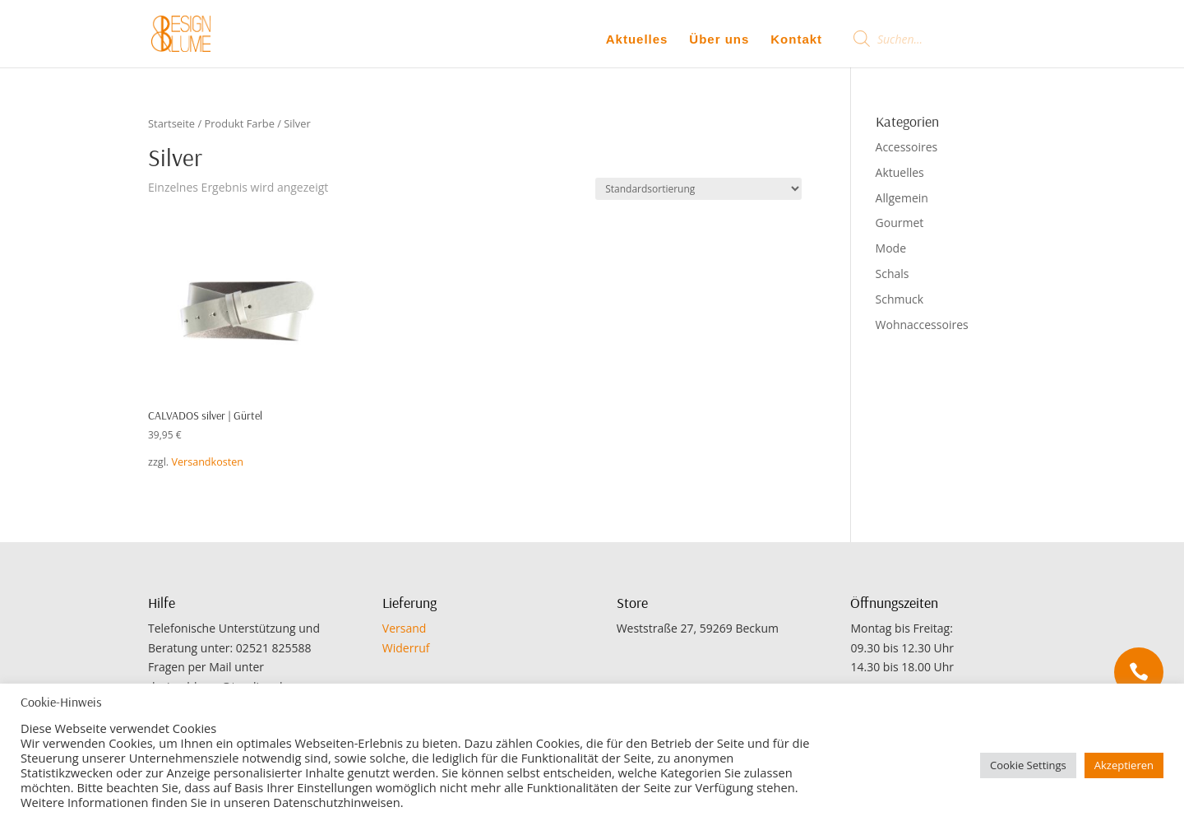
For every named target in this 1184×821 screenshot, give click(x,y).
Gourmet (900, 222)
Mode (891, 248)
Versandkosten (207, 462)
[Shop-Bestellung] (698, 189)
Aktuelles (637, 40)
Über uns (719, 40)
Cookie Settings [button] (1028, 765)
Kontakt (796, 40)
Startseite (171, 123)
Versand (404, 628)
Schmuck (900, 299)
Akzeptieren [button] (1124, 765)
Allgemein (902, 198)
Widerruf (406, 648)
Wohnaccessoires (922, 324)
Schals (892, 273)
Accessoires (907, 147)
